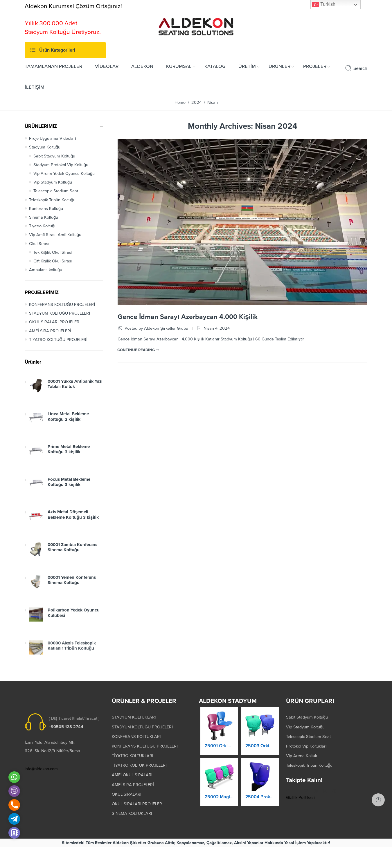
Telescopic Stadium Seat (55, 190)
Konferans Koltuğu (46, 208)
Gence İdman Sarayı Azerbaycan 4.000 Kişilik (188, 317)
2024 (196, 102)
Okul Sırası (39, 243)
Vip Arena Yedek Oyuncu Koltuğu (64, 173)
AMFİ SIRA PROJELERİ (50, 331)
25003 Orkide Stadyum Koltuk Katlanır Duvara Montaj (259, 748)
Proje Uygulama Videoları (52, 138)
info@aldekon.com (41, 768)
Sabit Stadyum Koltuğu (54, 156)
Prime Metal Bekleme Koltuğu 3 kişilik (69, 454)
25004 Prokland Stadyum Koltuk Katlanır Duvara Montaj (259, 799)
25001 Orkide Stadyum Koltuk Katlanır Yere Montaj (219, 747)
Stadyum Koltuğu (44, 147)
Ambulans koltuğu (45, 269)
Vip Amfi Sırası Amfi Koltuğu (55, 234)
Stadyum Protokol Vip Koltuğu (60, 164)
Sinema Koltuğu (43, 217)
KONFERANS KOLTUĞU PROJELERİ (62, 304)
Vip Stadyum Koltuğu (52, 182)
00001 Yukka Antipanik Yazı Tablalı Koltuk (75, 386)
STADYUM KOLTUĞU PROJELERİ (59, 313)
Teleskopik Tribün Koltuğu (52, 199)
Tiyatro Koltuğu (43, 226)
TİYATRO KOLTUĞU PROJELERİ (58, 339)
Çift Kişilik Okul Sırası (52, 261)
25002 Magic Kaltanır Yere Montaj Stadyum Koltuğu (219, 798)
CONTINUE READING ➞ (138, 350)
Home (180, 102)
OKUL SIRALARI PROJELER (54, 322)
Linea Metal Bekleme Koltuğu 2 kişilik (68, 420)
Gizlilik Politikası (300, 797)
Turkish (323, 4)
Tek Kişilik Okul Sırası (52, 252)
